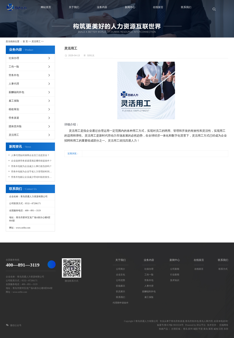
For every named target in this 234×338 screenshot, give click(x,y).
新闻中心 (175, 260)
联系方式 (223, 269)
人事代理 (14, 83)
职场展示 (120, 286)
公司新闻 (174, 269)
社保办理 (14, 58)
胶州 (190, 329)
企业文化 (120, 274)
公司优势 (120, 280)
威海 (216, 329)
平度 (200, 329)
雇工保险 (14, 100)
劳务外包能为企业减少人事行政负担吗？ (31, 166)
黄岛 (205, 329)
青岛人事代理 (206, 321)
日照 (221, 329)
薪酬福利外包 (16, 92)
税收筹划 (14, 109)
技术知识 (174, 280)
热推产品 (163, 329)
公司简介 (120, 269)
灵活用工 (36, 41)
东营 (226, 329)
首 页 (25, 41)
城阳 (195, 329)
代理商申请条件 (120, 303)
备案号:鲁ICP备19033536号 (170, 325)
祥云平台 (201, 325)
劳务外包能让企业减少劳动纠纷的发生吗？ (31, 177)
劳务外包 (14, 75)
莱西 (210, 329)
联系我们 (120, 297)
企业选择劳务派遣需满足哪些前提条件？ (31, 161)
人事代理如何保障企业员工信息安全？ (29, 155)
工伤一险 (14, 66)
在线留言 (199, 260)
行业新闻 (174, 274)
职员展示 (120, 291)
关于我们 (120, 260)
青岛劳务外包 (192, 321)
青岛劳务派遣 (178, 321)
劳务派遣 (14, 117)
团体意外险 (15, 126)
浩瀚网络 (223, 325)
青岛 (185, 329)
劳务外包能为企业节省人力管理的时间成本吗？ (31, 171)
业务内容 (149, 260)
